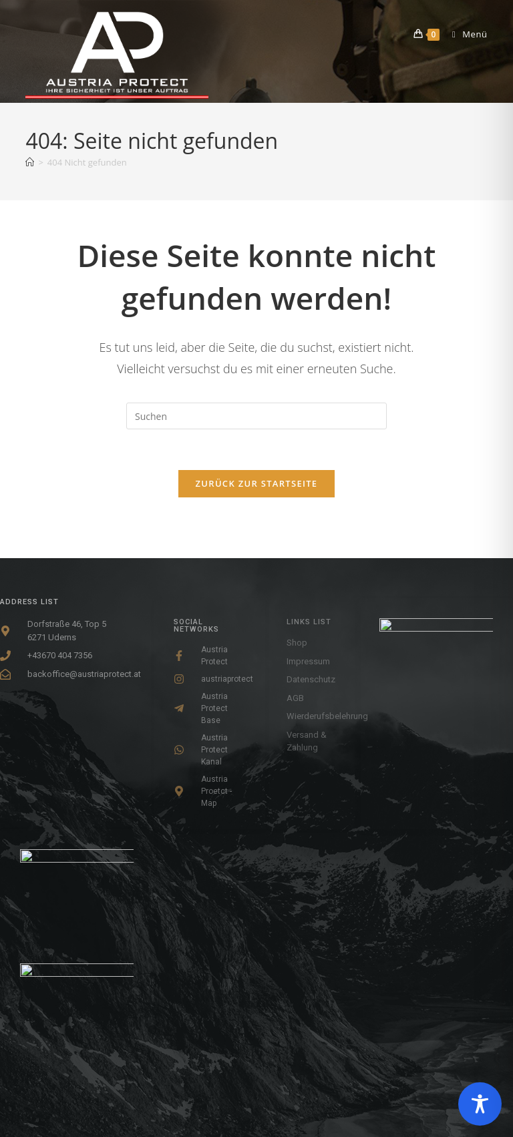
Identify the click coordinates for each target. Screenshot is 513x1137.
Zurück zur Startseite (257, 483)
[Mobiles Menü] (465, 34)
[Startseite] (29, 162)
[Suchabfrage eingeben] (256, 416)
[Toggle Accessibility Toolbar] (480, 1104)
